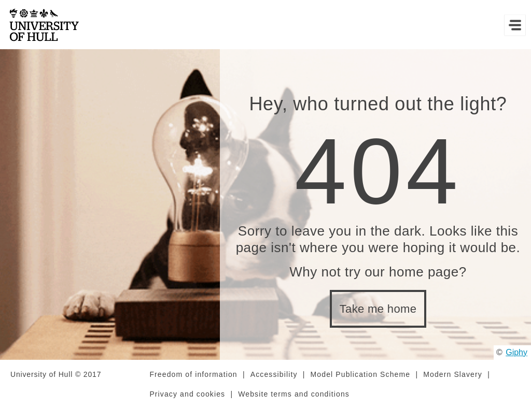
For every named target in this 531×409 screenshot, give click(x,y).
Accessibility (274, 374)
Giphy (516, 352)
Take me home (378, 308)
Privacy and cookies (187, 394)
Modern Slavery (452, 374)
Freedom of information (193, 374)
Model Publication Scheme (361, 374)
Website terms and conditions (294, 394)
